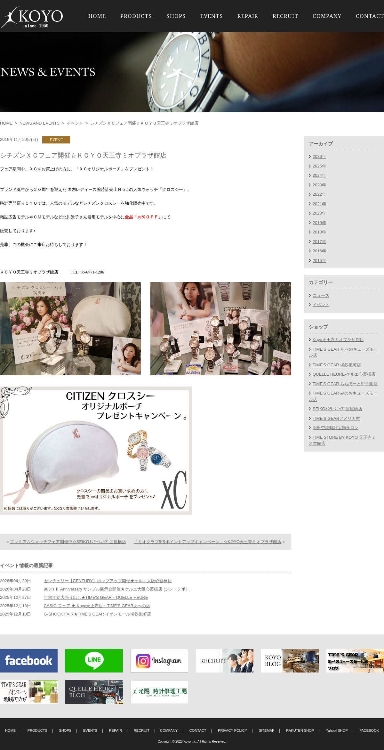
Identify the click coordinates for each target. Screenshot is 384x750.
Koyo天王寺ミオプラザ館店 (338, 339)
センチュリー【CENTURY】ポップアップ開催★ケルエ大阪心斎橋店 (108, 580)
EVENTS (211, 16)
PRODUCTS (136, 16)
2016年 (319, 251)
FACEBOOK (369, 730)
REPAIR (247, 16)
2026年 (319, 156)
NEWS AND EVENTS (40, 123)
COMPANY (327, 16)
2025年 (319, 166)
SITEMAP (267, 730)
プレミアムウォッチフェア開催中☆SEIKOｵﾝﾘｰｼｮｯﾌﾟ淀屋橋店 (68, 541)
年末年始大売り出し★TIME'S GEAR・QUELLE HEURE (96, 597)
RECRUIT (285, 16)
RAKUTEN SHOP (300, 730)
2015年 (319, 260)
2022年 (319, 194)
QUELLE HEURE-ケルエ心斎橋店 (344, 374)
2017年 (319, 241)
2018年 (319, 232)
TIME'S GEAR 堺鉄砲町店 (337, 365)
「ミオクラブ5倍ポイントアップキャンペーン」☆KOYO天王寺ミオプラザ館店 (207, 541)
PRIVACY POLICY (232, 730)
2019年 (319, 222)
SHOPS (176, 16)
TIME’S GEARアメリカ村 (336, 418)
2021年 (319, 203)
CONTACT (370, 16)
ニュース (321, 295)
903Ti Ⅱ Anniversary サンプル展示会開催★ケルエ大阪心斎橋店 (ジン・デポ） (117, 589)
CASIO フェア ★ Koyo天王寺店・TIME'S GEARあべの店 (97, 605)
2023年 (319, 185)
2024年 (319, 175)
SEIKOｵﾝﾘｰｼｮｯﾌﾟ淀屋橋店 (337, 408)
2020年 (319, 213)
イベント (75, 123)
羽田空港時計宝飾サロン (335, 427)
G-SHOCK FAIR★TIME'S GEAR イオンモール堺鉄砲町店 (97, 614)
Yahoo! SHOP (337, 730)
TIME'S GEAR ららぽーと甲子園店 (345, 383)
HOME (97, 16)
